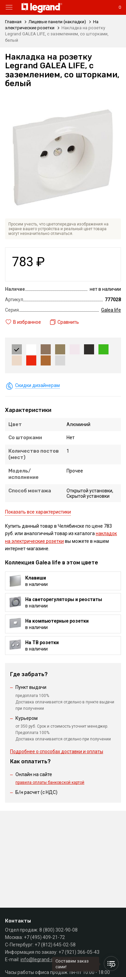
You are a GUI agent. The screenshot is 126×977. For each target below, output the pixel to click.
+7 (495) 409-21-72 (44, 937)
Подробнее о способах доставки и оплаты (56, 751)
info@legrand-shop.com (46, 959)
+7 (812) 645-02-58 (55, 944)
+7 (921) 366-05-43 (78, 952)
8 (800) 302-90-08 (58, 930)
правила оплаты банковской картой (49, 782)
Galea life (111, 310)
